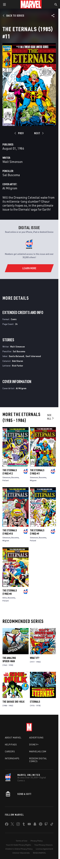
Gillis (4, 597)
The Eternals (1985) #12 (9, 472)
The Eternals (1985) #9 (37, 532)
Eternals (35, 701)
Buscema (15, 477)
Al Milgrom (9, 188)
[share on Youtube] (29, 824)
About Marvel (13, 737)
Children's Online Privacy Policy (19, 849)
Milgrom (33, 480)
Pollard (5, 480)
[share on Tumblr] (23, 824)
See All (50, 416)
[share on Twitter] (12, 824)
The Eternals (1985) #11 (37, 472)
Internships (12, 758)
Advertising (36, 737)
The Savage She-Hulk (13, 701)
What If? (34, 658)
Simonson (6, 477)
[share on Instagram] (18, 824)
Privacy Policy (37, 840)
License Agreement (44, 849)
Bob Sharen (17, 361)
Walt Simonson (12, 162)
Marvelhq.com (37, 751)
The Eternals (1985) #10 (9, 532)
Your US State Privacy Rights (18, 845)
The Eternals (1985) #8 (9, 592)
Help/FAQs (11, 744)
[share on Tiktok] (51, 824)
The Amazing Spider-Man (9, 659)
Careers (10, 751)
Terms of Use (21, 840)
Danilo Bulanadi (16, 356)
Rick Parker (17, 365)
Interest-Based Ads (21, 853)
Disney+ (34, 744)
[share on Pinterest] (40, 824)
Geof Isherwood (33, 356)
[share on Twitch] (46, 824)
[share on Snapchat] (34, 824)
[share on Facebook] (6, 825)
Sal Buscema (11, 175)
